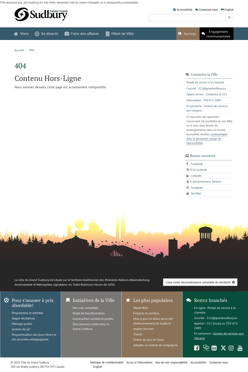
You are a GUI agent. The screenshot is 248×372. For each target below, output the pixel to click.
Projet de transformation (89, 313)
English (229, 9)
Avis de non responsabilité (171, 362)
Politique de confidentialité (106, 362)
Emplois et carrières (146, 313)
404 (31, 50)
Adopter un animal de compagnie (155, 345)
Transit (137, 334)
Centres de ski (21, 329)
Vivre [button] (21, 33)
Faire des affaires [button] (82, 33)
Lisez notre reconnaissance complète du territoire (198, 282)
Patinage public (22, 324)
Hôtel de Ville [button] (120, 33)
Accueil (19, 50)
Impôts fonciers (143, 329)
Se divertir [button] (47, 33)
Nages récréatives (23, 318)
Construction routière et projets (93, 319)
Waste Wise (140, 308)
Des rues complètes (85, 308)
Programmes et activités (27, 313)
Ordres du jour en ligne (148, 340)
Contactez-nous (208, 9)
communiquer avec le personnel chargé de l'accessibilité (207, 138)
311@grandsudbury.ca (222, 318)
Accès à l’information (139, 362)
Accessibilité (184, 9)
